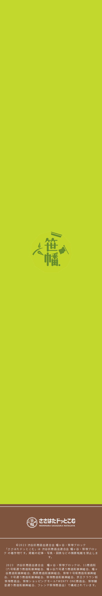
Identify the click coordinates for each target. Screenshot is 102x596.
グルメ (30, 429)
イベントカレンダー (32, 485)
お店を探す (13, 429)
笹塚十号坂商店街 (60, 455)
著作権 (45, 501)
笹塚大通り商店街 (67, 460)
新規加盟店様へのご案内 (64, 491)
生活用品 (32, 435)
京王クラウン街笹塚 (40, 466)
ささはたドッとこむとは (22, 491)
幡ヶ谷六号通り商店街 (42, 449)
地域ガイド (60, 485)
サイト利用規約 (67, 501)
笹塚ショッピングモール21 (46, 472)
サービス (49, 435)
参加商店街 (13, 443)
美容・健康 (47, 429)
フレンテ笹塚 (70, 478)
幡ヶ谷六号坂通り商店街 (44, 443)
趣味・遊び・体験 (74, 429)
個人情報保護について (18, 501)
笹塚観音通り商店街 (40, 478)
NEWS (8, 485)
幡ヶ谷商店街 (73, 449)
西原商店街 (33, 455)
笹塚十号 (69, 573)
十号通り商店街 (37, 460)
